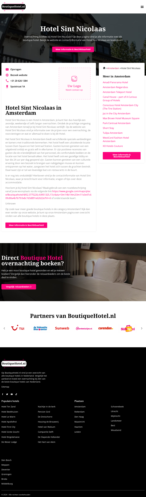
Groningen (6, 474)
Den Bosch (6, 460)
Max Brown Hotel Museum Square (121, 118)
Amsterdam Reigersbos (115, 87)
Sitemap (5, 386)
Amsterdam (80, 406)
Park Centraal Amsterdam (117, 123)
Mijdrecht (115, 416)
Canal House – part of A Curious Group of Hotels (120, 98)
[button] (142, 6)
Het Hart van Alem (46, 442)
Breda (4, 479)
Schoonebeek (117, 406)
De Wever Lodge (9, 442)
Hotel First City (8, 426)
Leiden (77, 431)
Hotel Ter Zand (8, 406)
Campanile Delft (45, 431)
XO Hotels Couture (113, 146)
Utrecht (114, 411)
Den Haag (79, 416)
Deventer (5, 469)
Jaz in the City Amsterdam (116, 113)
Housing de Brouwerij (48, 421)
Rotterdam (79, 411)
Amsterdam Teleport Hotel (117, 92)
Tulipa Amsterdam (113, 132)
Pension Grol (44, 411)
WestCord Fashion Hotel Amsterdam (116, 139)
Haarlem (78, 426)
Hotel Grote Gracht (10, 431)
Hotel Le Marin (8, 416)
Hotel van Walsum (46, 426)
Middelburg (7, 483)
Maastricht (79, 421)
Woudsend (116, 430)
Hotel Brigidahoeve (10, 437)
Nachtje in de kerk (46, 406)
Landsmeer (116, 420)
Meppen (5, 464)
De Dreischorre (45, 416)
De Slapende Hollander (49, 437)
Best (113, 425)
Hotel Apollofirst (9, 421)
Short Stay (108, 128)
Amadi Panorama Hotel (115, 82)
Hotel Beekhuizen (9, 411)
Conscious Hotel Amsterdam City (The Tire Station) (120, 107)
